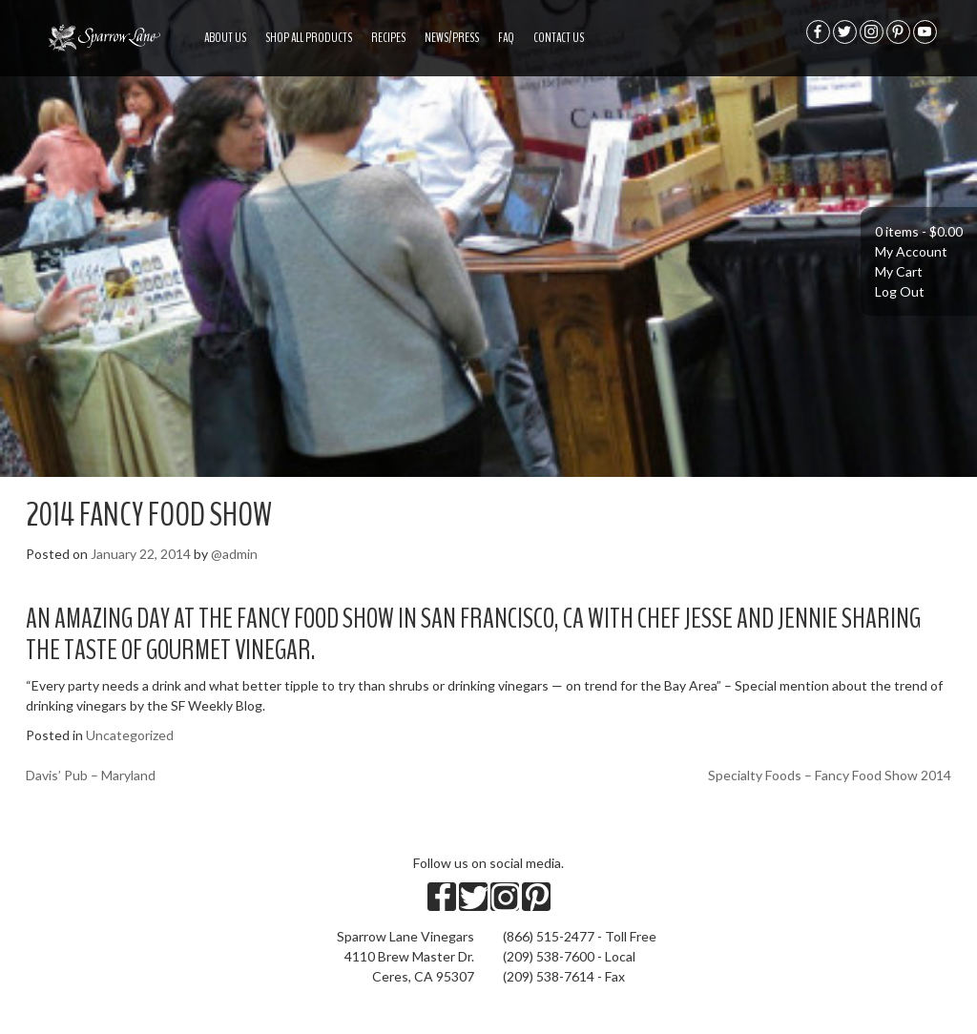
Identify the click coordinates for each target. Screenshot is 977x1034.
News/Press (452, 38)
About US (225, 38)
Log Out (900, 291)
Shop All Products (308, 38)
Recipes (388, 38)
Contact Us (558, 38)
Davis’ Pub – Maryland (91, 775)
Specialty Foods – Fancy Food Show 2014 (829, 775)
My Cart (899, 271)
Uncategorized (130, 735)
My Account (911, 251)
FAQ (506, 38)
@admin (234, 554)
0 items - (919, 231)
